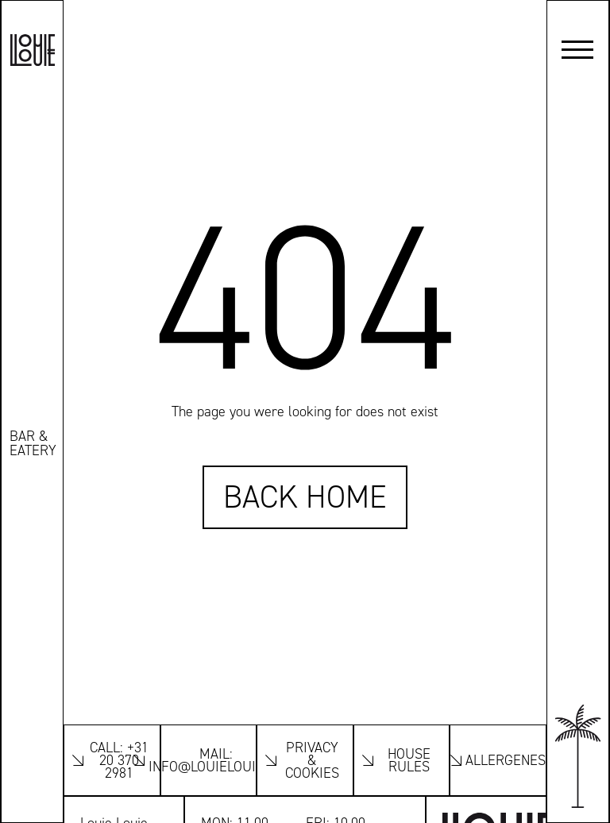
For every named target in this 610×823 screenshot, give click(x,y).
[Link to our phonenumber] (112, 760)
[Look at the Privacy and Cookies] (305, 760)
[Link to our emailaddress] (208, 760)
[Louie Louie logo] (32, 50)
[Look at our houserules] (401, 760)
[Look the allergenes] (498, 760)
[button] (577, 50)
